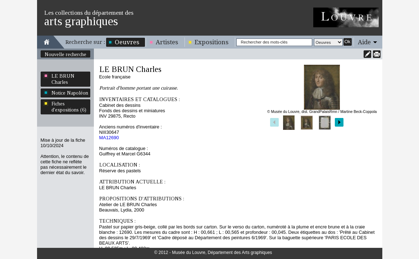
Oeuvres (127, 42)
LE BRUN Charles (62, 79)
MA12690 (109, 137)
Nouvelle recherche (65, 54)
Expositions (211, 42)
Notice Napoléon (69, 93)
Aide (364, 42)
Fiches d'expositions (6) (68, 107)
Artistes (167, 42)
